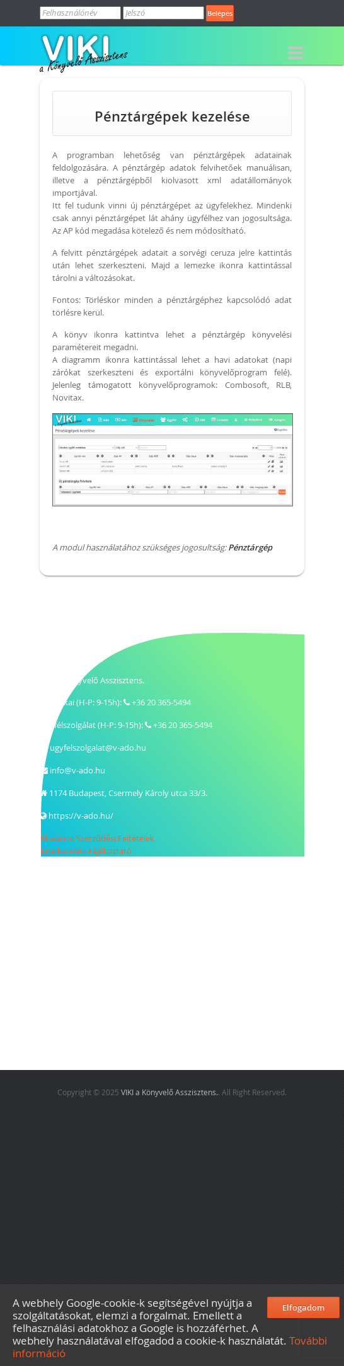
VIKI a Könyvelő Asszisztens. (169, 1092)
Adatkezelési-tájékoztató (86, 851)
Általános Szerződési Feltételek (97, 838)
